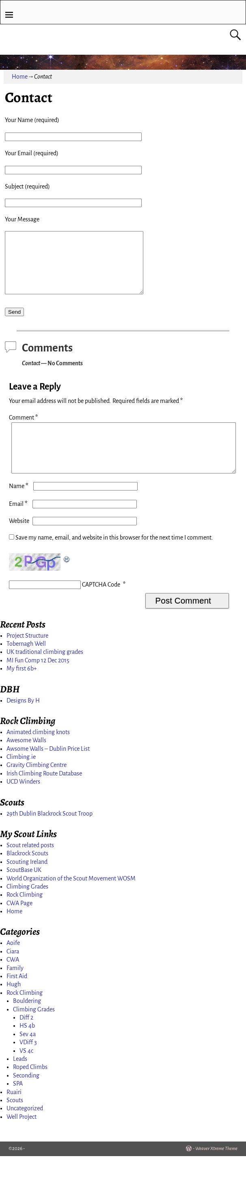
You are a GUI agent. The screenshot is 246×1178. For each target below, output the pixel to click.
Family (15, 990)
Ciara (12, 973)
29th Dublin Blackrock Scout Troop (49, 835)
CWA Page (19, 925)
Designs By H (23, 722)
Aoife (13, 965)
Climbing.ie (21, 778)
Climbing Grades (27, 908)
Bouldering (27, 1023)
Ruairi (14, 1114)
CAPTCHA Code (101, 606)
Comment (24, 429)
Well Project (21, 1138)
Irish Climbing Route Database (44, 795)
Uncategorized (24, 1130)
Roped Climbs (30, 1089)
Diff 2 (26, 1039)
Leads (20, 1080)
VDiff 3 (28, 1064)
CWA (12, 981)
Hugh (13, 1006)
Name (19, 508)
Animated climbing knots (38, 754)
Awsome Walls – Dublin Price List (48, 770)
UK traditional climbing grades (44, 673)
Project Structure (27, 657)
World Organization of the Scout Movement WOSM (71, 900)
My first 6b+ (21, 690)
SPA (18, 1105)
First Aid (16, 998)
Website (19, 543)
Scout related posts (30, 867)
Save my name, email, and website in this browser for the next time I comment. (114, 559)
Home (20, 76)
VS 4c (26, 1072)
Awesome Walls (26, 762)
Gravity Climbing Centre (36, 787)
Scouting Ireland (26, 883)
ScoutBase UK (23, 892)
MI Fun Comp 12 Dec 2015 (37, 682)
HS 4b (27, 1047)
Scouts (14, 1122)
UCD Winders (23, 803)
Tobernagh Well (26, 665)
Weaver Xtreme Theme (216, 1170)
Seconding (26, 1097)
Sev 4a (27, 1056)
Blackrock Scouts (27, 875)
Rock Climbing (24, 916)
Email (19, 526)
